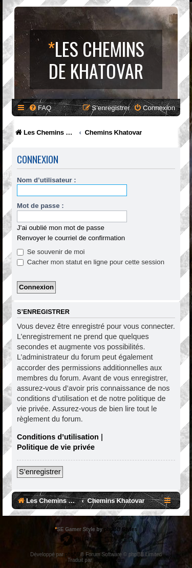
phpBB (72, 554)
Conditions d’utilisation (58, 437)
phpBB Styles (120, 529)
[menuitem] (40, 107)
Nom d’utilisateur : (46, 180)
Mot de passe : (40, 205)
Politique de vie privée (56, 447)
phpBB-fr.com (109, 560)
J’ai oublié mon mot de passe (60, 228)
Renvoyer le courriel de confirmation (71, 238)
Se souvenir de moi (51, 252)
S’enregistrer (40, 472)
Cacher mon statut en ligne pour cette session (90, 262)
